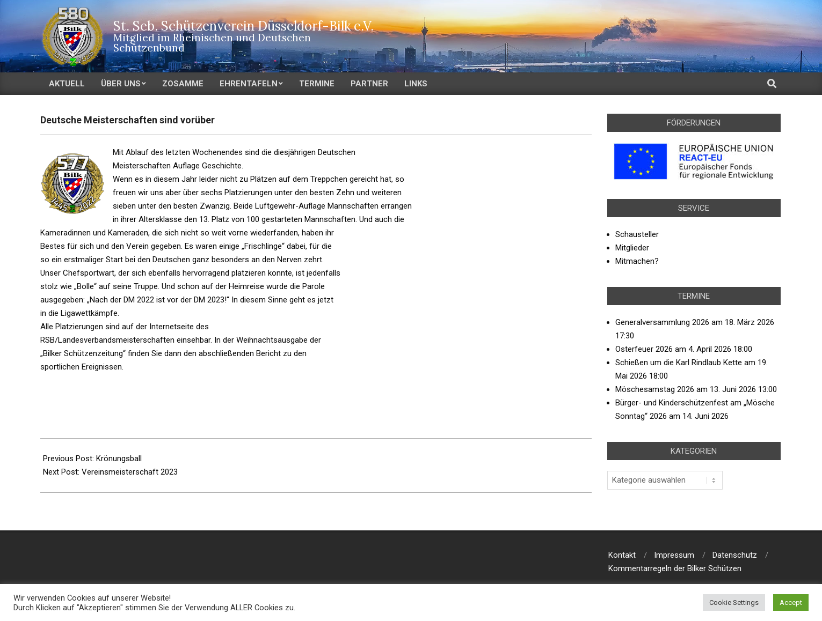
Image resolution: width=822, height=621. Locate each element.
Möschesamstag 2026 (654, 389)
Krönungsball (119, 458)
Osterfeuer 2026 (644, 349)
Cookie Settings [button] (734, 602)
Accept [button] (791, 602)
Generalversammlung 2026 (662, 322)
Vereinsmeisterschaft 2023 (130, 472)
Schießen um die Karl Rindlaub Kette (678, 362)
